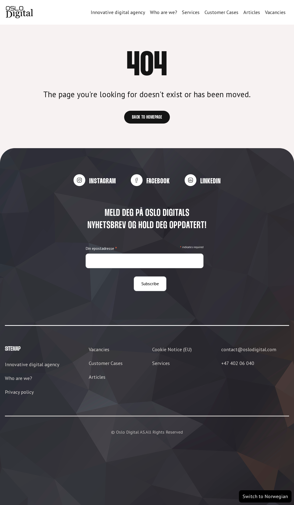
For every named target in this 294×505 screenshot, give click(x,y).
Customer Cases (221, 12)
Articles (251, 12)
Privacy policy (19, 392)
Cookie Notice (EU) (172, 349)
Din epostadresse (101, 248)
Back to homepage (147, 117)
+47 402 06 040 (237, 363)
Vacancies (275, 12)
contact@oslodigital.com (248, 349)
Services (191, 12)
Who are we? (163, 12)
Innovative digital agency (118, 12)
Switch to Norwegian (265, 496)
